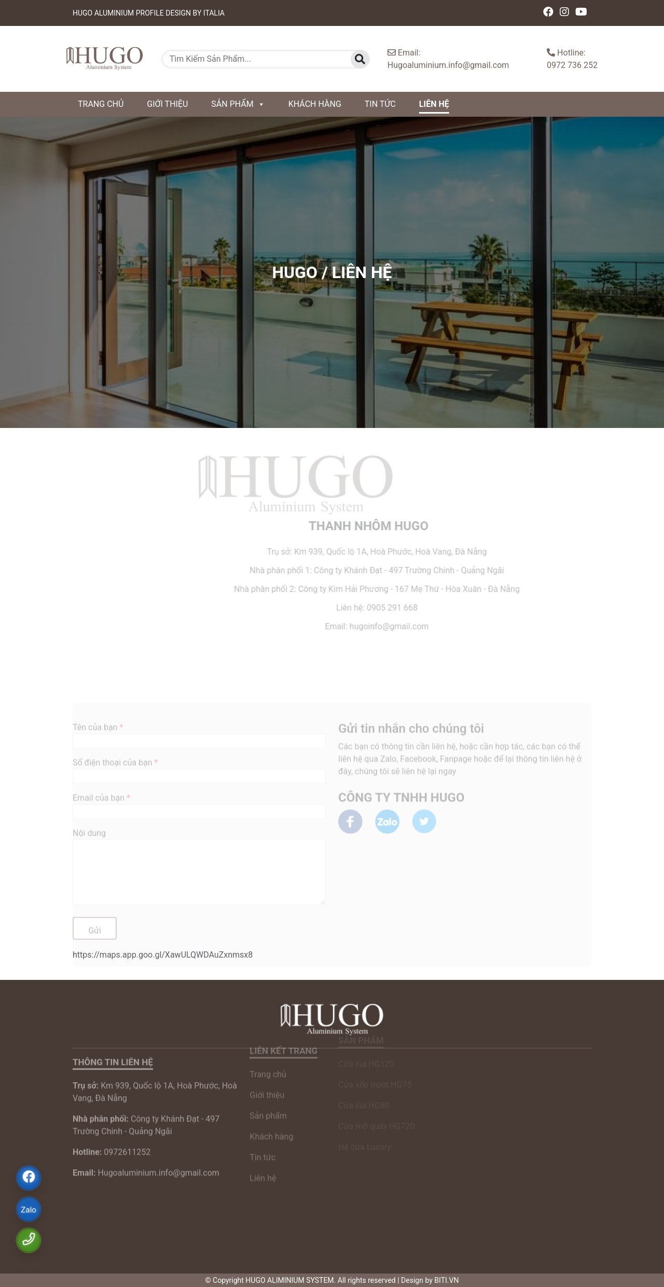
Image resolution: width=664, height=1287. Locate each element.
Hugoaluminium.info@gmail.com (448, 65)
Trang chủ (100, 104)
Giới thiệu (167, 104)
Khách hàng (314, 104)
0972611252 (111, 1128)
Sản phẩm (238, 104)
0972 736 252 (572, 65)
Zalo (29, 1210)
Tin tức (380, 104)
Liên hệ (434, 104)
